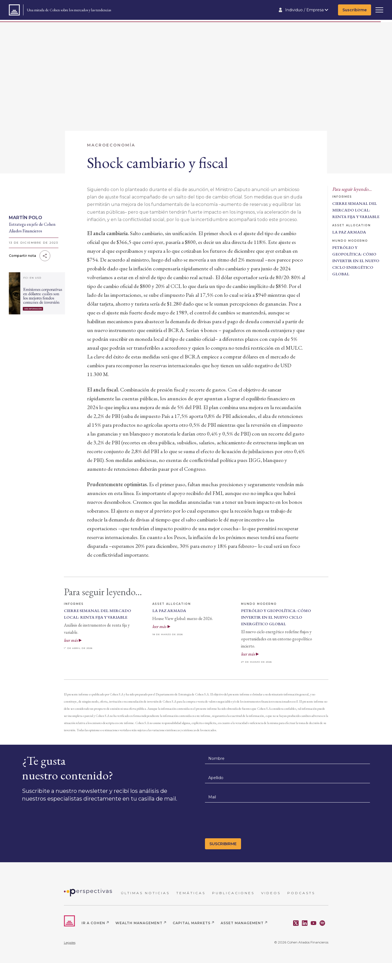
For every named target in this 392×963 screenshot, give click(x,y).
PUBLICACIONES (233, 893)
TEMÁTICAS (191, 893)
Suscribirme (354, 9)
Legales (69, 942)
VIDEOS (271, 893)
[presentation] (247, 822)
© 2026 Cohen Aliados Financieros (301, 942)
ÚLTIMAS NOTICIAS (145, 893)
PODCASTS (301, 893)
